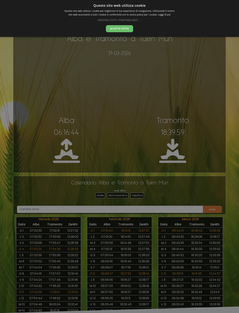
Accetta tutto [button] (119, 28)
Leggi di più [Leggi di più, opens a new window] (164, 14)
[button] (119, 20)
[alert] (119, 156)
